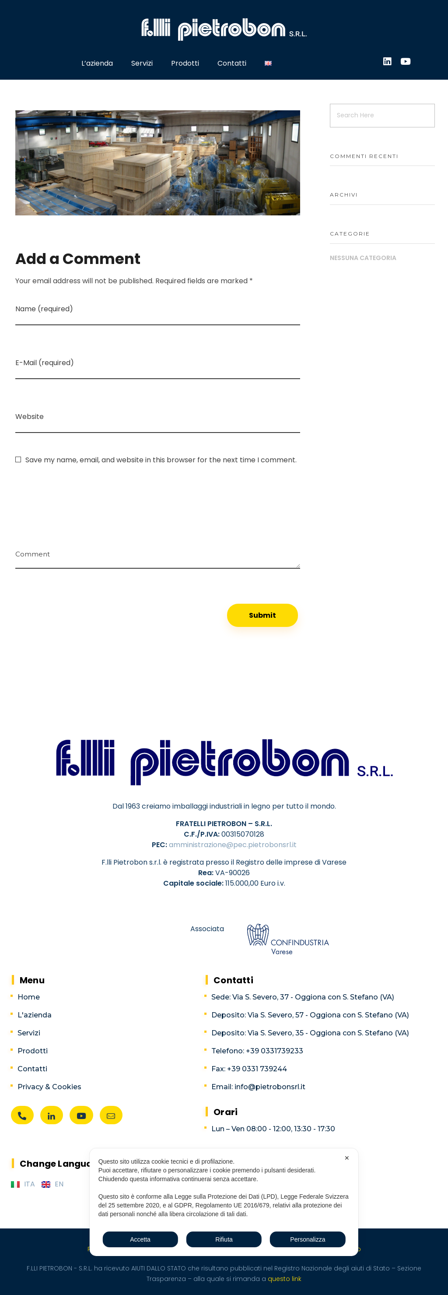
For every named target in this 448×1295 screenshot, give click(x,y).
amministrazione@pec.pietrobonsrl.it (233, 845)
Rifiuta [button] (224, 1239)
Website (29, 417)
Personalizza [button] (307, 1239)
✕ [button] (347, 1157)
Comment (32, 551)
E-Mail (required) (44, 363)
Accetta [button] (140, 1239)
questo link (283, 1278)
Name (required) (44, 309)
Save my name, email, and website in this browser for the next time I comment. (161, 460)
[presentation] (81, 494)
